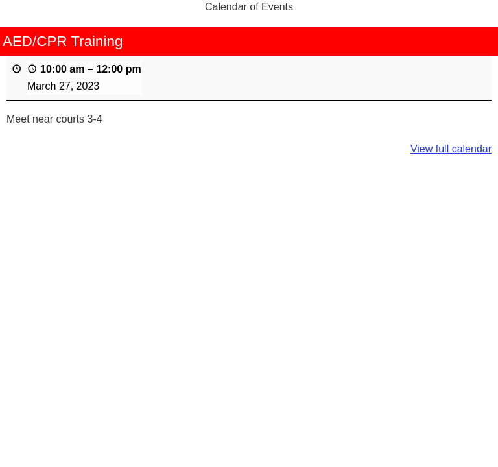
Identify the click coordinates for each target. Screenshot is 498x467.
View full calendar (451, 148)
